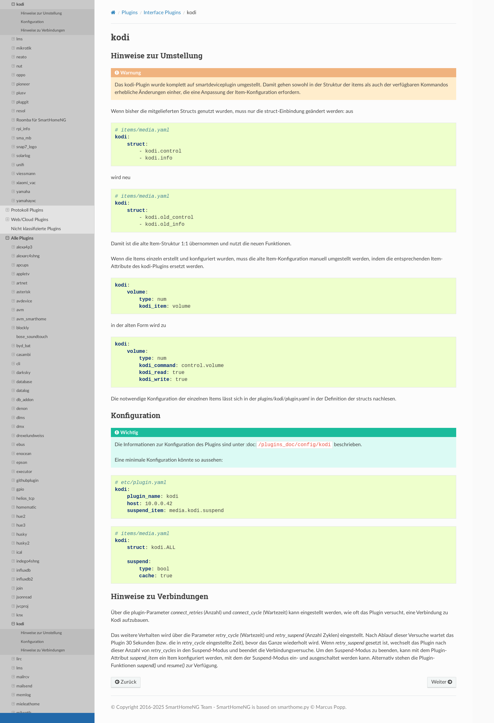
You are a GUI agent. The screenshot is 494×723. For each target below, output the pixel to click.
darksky (21, 373)
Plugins (130, 12)
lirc (17, 659)
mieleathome (26, 704)
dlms (18, 418)
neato (19, 57)
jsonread (22, 597)
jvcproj (20, 606)
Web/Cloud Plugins (27, 220)
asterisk (21, 292)
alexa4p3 (22, 247)
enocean (22, 454)
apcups (20, 265)
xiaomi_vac (24, 183)
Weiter (441, 682)
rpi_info (21, 129)
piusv (19, 93)
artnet (20, 283)
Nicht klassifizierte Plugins (36, 228)
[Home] (113, 12)
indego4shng (26, 561)
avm (18, 310)
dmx (18, 427)
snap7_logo (24, 147)
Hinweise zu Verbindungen (43, 30)
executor (22, 472)
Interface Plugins (162, 12)
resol (19, 111)
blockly (20, 328)
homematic (24, 507)
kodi (18, 5)
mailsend (22, 686)
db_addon (23, 400)
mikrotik (22, 48)
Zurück (125, 682)
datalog (21, 391)
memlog (21, 695)
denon (20, 409)
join (17, 589)
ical (17, 553)
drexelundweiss (28, 436)
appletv (21, 274)
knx (17, 615)
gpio (18, 490)
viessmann (24, 174)
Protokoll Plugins (24, 210)
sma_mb (22, 138)
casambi (21, 355)
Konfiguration (32, 22)
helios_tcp (23, 499)
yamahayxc (24, 201)
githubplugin (25, 481)
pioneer (21, 84)
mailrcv (21, 677)
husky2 (21, 543)
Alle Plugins (19, 238)
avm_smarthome (29, 319)
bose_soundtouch (32, 337)
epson (19, 463)
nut (17, 66)
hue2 (19, 517)
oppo (19, 75)
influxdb (21, 571)
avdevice (22, 301)
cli (16, 364)
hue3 (19, 525)
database (22, 382)
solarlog (21, 156)
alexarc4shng (26, 256)
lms (17, 39)
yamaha (21, 192)
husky (19, 535)
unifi (18, 165)
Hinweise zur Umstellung (41, 13)
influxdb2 (22, 579)
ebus (18, 445)
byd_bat (21, 346)
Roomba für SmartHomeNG (39, 120)
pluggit (20, 102)
